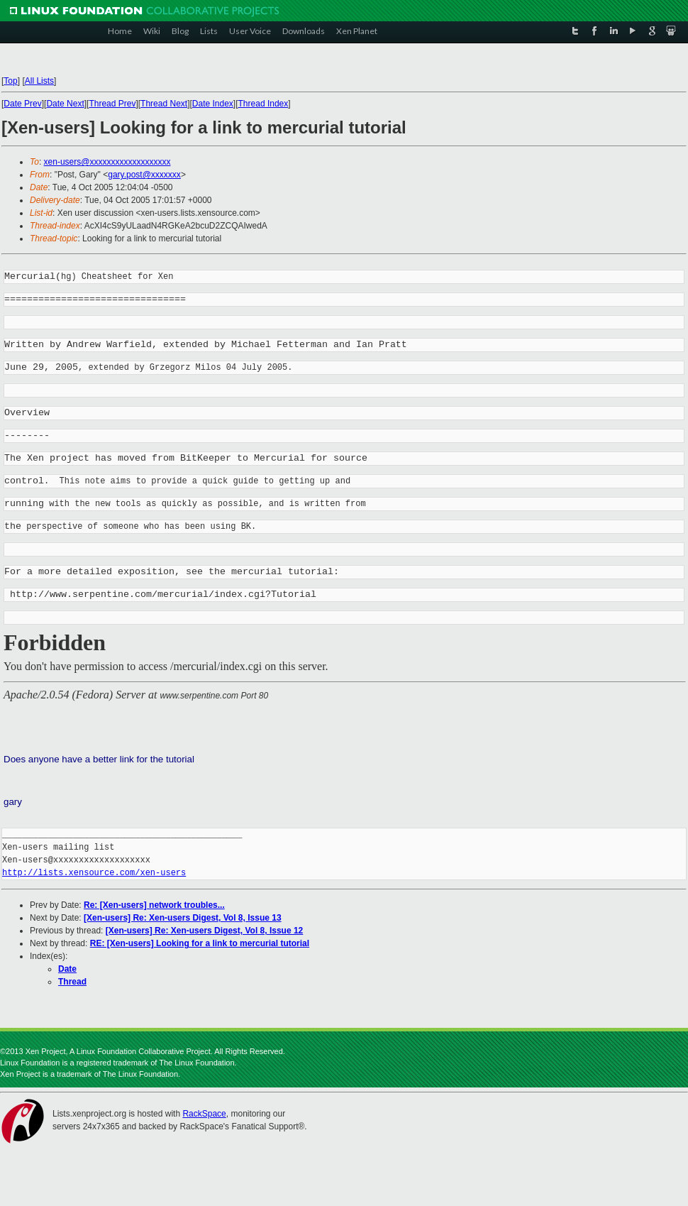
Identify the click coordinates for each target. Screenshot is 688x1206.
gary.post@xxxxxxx (144, 175)
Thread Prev (112, 104)
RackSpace (204, 1117)
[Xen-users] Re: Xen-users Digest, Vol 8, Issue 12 (205, 934)
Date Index (212, 104)
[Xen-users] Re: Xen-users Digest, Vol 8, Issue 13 (183, 921)
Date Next (65, 104)
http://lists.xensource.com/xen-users (94, 876)
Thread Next (163, 104)
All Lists (39, 81)
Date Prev (22, 104)
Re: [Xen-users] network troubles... (154, 909)
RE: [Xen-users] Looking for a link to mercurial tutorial (199, 947)
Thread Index (263, 104)
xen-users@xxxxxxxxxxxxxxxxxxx (107, 162)
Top (10, 81)
